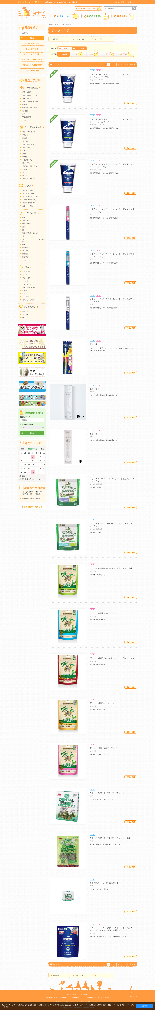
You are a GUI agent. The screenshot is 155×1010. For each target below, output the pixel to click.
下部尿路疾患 (26, 117)
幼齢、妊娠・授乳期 (28, 132)
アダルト (25, 135)
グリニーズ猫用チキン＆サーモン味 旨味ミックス (112, 658)
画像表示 (64, 48)
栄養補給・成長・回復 (29, 108)
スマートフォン (80, 994)
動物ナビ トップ (51, 997)
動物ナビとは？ (68, 16)
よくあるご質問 (118, 2)
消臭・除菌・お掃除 (28, 287)
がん (23, 114)
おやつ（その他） (28, 206)
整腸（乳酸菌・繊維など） (31, 233)
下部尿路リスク (27, 160)
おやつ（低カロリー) (29, 199)
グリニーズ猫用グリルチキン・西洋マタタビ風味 (111, 568)
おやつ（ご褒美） (28, 190)
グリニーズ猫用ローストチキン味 (104, 703)
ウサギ (110, 54)
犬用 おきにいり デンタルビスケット (107, 793)
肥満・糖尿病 (26, 92)
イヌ (78, 54)
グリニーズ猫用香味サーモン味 (103, 748)
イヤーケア (26, 278)
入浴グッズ (26, 297)
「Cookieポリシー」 (120, 1005)
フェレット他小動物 (28, 179)
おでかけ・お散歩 (28, 300)
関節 (23, 217)
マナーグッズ (26, 284)
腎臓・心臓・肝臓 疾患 (30, 101)
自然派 (24, 154)
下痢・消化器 (26, 98)
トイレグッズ (26, 281)
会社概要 (106, 997)
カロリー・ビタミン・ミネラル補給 (33, 240)
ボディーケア (26, 275)
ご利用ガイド (64, 997)
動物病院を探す (97, 16)
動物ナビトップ (54, 24)
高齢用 (24, 138)
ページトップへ (132, 996)
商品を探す (124, 16)
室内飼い (25, 157)
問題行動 (25, 257)
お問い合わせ (132, 2)
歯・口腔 (25, 111)
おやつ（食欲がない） (29, 193)
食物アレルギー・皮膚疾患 (31, 95)
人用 (23, 293)
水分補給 (25, 251)
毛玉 (23, 150)
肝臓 (23, 227)
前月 (23, 449)
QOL (23, 244)
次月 (42, 449)
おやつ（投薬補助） (28, 203)
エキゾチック (126, 54)
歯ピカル (93, 344)
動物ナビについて (78, 997)
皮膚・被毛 (26, 220)
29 (33, 472)
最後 (131, 65)
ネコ (94, 54)
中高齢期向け (26, 247)
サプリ (100, 39)
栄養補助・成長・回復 (29, 166)
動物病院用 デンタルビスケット (104, 883)
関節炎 (24, 104)
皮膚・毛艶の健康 (28, 144)
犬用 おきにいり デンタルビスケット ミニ (110, 838)
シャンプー (26, 272)
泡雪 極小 (94, 389)
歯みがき (56, 39)
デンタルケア (66, 24)
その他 (24, 120)
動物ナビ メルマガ (93, 997)
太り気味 (25, 141)
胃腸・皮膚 (26, 147)
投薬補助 (25, 254)
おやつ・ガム (80, 39)
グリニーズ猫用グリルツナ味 (102, 613)
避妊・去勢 (26, 163)
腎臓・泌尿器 (26, 224)
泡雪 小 (93, 434)
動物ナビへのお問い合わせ (31, 498)
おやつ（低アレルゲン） (30, 196)
